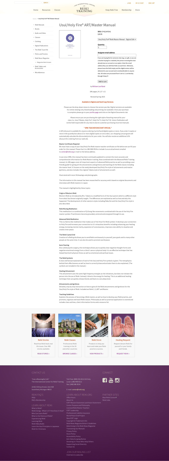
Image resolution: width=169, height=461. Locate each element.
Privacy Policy (72, 431)
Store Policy (71, 434)
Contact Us (71, 447)
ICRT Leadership (73, 410)
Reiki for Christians (39, 429)
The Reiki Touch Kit (41, 50)
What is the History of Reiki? (42, 416)
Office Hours (71, 397)
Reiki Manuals (39, 25)
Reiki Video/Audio (38, 424)
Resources (46, 10)
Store (137, 10)
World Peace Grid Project (76, 416)
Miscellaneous (40, 72)
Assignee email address (106, 53)
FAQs (33, 397)
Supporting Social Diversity (76, 444)
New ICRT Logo (72, 418)
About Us (70, 400)
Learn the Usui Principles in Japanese (45, 426)
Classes (57, 10)
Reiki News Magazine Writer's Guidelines (81, 423)
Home (35, 10)
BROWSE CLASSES (69, 354)
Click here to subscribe (75, 455)
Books (37, 29)
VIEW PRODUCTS (96, 354)
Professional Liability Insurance (78, 413)
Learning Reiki (37, 421)
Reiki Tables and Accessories (40, 67)
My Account (140, 3)
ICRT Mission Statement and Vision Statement (84, 403)
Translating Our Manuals (76, 429)
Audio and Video (40, 33)
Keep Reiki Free (112, 10)
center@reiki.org (67, 152)
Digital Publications (41, 46)
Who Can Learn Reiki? (39, 413)
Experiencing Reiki (38, 418)
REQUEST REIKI (122, 354)
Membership (126, 10)
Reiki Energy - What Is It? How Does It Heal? (48, 411)
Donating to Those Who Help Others (80, 441)
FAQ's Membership (38, 400)
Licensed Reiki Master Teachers (78, 408)
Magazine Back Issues (44, 62)
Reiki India (106, 400)
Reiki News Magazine (42, 58)
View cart (151, 3)
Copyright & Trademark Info (77, 421)
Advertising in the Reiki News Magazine (81, 426)
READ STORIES (42, 354)
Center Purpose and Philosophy (78, 405)
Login (129, 3)
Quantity (101, 45)
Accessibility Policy (74, 436)
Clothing (38, 41)
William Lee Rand (98, 86)
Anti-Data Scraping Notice (76, 439)
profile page (94, 112)
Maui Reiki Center (109, 397)
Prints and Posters (41, 54)
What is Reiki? (37, 408)
